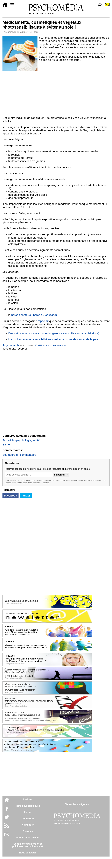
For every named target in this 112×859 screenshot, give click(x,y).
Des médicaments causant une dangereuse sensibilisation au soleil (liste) (53, 333)
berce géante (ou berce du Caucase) (34, 314)
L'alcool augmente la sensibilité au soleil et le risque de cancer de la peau (53, 339)
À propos (28, 831)
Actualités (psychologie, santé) (21, 440)
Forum (27, 812)
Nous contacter (27, 852)
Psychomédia (9, 32)
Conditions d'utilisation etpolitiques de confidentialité (27, 845)
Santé (6, 444)
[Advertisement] (56, 93)
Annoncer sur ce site (27, 837)
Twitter (25, 495)
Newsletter (28, 825)
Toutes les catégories (77, 804)
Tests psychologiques (28, 806)
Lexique (27, 799)
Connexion (28, 818)
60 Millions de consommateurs (50, 345)
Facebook (10, 495)
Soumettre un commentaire (19, 454)
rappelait (43, 321)
